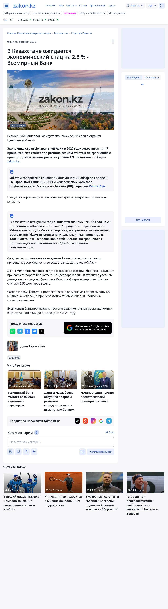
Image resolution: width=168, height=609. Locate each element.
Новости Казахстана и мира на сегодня (29, 33)
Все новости (61, 33)
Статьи (83, 5)
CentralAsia (97, 186)
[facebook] (27, 331)
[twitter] (42, 331)
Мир (61, 5)
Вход (111, 432)
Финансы (71, 5)
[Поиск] (162, 6)
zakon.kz (13, 161)
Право (112, 5)
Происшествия (97, 5)
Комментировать (101, 451)
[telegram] (20, 331)
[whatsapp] (13, 331)
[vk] (34, 331)
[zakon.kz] (24, 6)
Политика (50, 5)
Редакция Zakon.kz (81, 33)
